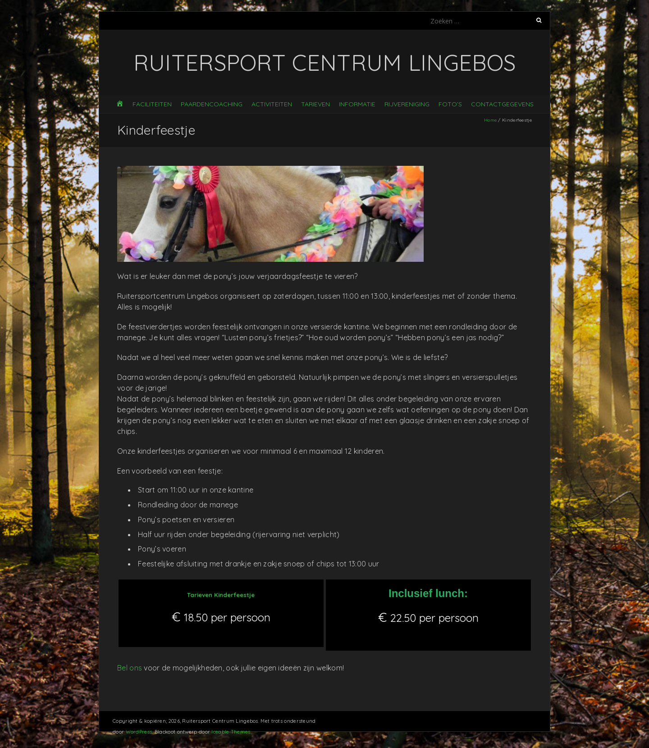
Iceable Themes (230, 732)
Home (490, 120)
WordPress (139, 732)
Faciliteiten (152, 104)
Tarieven (315, 104)
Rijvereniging (407, 104)
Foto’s (450, 104)
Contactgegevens (502, 104)
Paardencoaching (211, 104)
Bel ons (129, 667)
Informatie (357, 104)
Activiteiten (271, 104)
